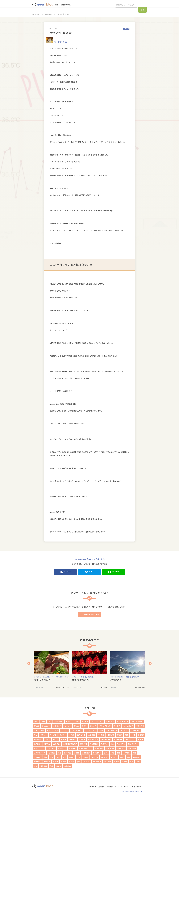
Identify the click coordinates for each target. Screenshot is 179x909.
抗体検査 (67, 864)
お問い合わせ (137, 897)
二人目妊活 (120, 789)
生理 (78, 869)
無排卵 (71, 869)
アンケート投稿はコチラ (89, 726)
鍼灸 (137, 789)
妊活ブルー (51, 860)
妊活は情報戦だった (80, 791)
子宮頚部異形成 (39, 864)
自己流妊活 (97, 873)
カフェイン (110, 833)
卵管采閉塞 (118, 851)
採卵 (106, 864)
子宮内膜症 (99, 860)
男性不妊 (133, 789)
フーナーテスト (111, 842)
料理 (118, 864)
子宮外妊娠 (110, 860)
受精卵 (140, 851)
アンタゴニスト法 (72, 833)
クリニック (46, 838)
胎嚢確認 (47, 873)
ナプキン (64, 842)
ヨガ (35, 846)
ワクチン (63, 846)
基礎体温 (56, 855)
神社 (122, 869)
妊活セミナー (133, 855)
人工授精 (127, 789)
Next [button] (150, 775)
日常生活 (127, 864)
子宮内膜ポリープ (60, 789)
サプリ (84, 838)
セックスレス (128, 838)
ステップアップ (105, 838)
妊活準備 (72, 860)
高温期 (58, 878)
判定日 (47, 851)
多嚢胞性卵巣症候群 (70, 855)
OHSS (43, 833)
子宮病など (121, 860)
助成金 (63, 851)
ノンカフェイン (90, 842)
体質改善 (111, 846)
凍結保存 (141, 846)
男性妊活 (114, 869)
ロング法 (53, 846)
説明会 (124, 873)
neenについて (89, 897)
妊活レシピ (62, 860)
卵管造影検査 (106, 851)
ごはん (76, 838)
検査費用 (37, 869)
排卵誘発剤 (97, 864)
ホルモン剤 (136, 842)
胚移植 (71, 873)
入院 (133, 846)
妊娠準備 (104, 855)
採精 (112, 864)
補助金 (116, 873)
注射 (45, 869)
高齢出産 (90, 789)
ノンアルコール (76, 842)
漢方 (64, 869)
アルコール (59, 833)
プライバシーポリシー (122, 897)
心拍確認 (51, 864)
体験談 (119, 846)
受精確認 (37, 855)
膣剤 (78, 873)
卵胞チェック (130, 851)
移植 (128, 869)
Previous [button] (29, 775)
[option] (51, 781)
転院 (131, 873)
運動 (138, 873)
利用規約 (108, 897)
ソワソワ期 (140, 838)
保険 (126, 846)
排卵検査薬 (86, 864)
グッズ (36, 838)
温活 (58, 869)
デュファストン (52, 842)
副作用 (55, 851)
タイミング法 (39, 842)
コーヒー (67, 838)
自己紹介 (107, 873)
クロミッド (57, 838)
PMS (49, 833)
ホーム (36, 14)
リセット (43, 846)
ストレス (43, 789)
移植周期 (136, 869)
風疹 (51, 878)
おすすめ (37, 789)
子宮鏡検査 (132, 860)
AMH (35, 833)
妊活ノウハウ (50, 789)
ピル (101, 842)
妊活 (112, 855)
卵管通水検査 (93, 851)
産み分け (95, 869)
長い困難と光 (115, 791)
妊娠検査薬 (94, 855)
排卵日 (76, 864)
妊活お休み (121, 855)
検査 (134, 864)
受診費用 (47, 855)
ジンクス (93, 838)
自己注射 (87, 873)
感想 (86, 789)
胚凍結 (55, 873)
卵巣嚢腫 (72, 851)
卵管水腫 (82, 851)
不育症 (71, 846)
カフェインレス (122, 833)
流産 (51, 869)
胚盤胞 (63, 873)
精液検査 (37, 873)
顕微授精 (43, 878)
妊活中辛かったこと (42, 791)
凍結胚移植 (38, 851)
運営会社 (99, 897)
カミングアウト (136, 833)
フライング (124, 842)
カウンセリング (97, 833)
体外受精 (49, 14)
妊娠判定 (83, 855)
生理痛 (86, 869)
